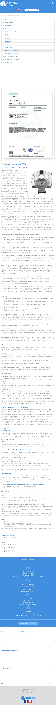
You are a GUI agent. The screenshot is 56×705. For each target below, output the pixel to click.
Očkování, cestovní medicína (12, 59)
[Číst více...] (4, 428)
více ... (2, 646)
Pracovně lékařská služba (11, 56)
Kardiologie (8, 35)
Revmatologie (8, 25)
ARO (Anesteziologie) (10, 31)
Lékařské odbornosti (6, 15)
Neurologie (8, 41)
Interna (7, 19)
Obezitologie (8, 62)
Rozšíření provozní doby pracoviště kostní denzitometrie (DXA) (17, 632)
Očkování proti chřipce (7, 668)
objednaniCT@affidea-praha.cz (33, 615)
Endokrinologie (9, 28)
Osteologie (8, 44)
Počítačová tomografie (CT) (18, 15)
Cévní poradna (9, 22)
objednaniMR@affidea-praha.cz (28, 604)
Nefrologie (7, 38)
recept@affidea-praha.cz (28, 575)
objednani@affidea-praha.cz (28, 591)
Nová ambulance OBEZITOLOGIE (9, 650)
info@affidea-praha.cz (29, 694)
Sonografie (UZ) (9, 47)
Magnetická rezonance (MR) (12, 53)
